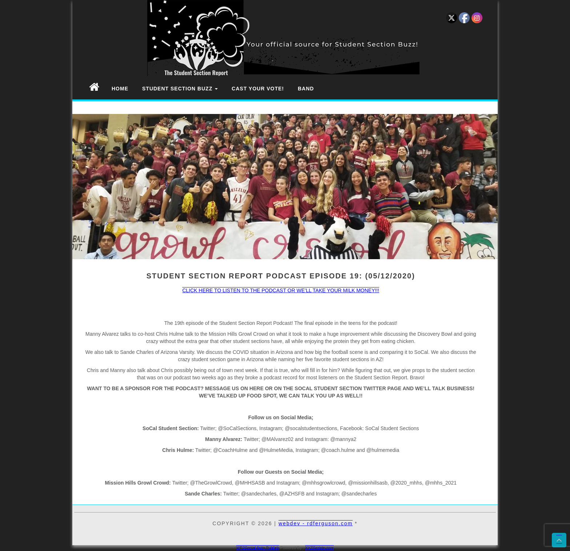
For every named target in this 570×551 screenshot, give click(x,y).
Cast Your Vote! (258, 88)
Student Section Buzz (180, 88)
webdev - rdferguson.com (315, 523)
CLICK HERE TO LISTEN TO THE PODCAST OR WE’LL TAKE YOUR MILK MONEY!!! (280, 290)
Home (120, 88)
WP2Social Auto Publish (257, 548)
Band (306, 88)
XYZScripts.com (319, 548)
